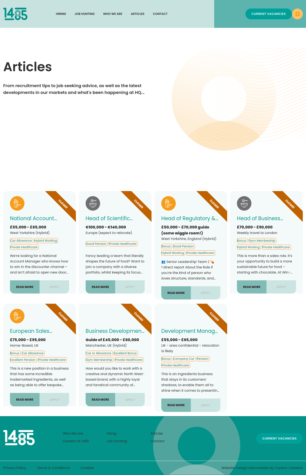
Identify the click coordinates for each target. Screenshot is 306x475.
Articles (137, 14)
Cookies (87, 467)
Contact (160, 14)
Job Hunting (85, 14)
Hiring (61, 14)
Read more (25, 287)
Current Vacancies (269, 14)
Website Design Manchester (245, 467)
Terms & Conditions (53, 467)
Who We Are (112, 14)
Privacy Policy (14, 467)
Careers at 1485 (76, 441)
